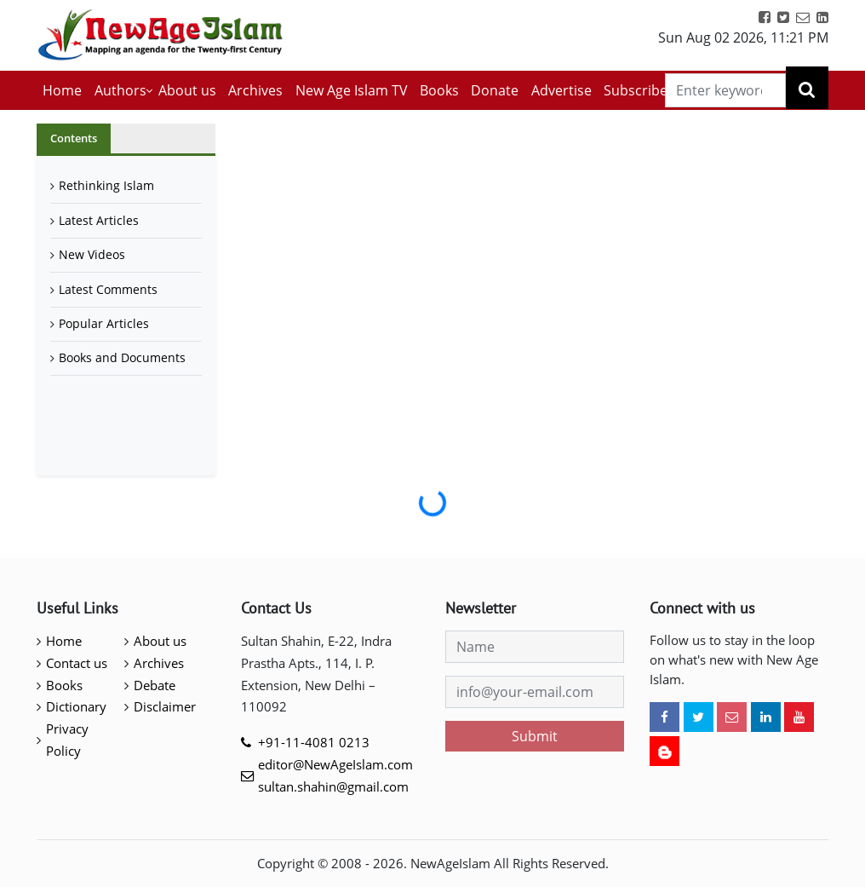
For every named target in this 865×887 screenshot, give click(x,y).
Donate (494, 90)
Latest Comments (108, 289)
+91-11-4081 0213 (313, 742)
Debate (154, 685)
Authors (120, 90)
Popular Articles (104, 323)
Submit (535, 736)
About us (187, 90)
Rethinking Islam (106, 185)
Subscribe (635, 90)
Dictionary (76, 706)
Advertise (561, 90)
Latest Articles (99, 220)
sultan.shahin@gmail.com (333, 786)
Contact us (76, 662)
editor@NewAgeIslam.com (335, 764)
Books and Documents (122, 357)
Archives (255, 90)
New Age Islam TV (351, 90)
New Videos (92, 254)
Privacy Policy (67, 739)
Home (62, 90)
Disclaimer (165, 706)
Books (439, 90)
